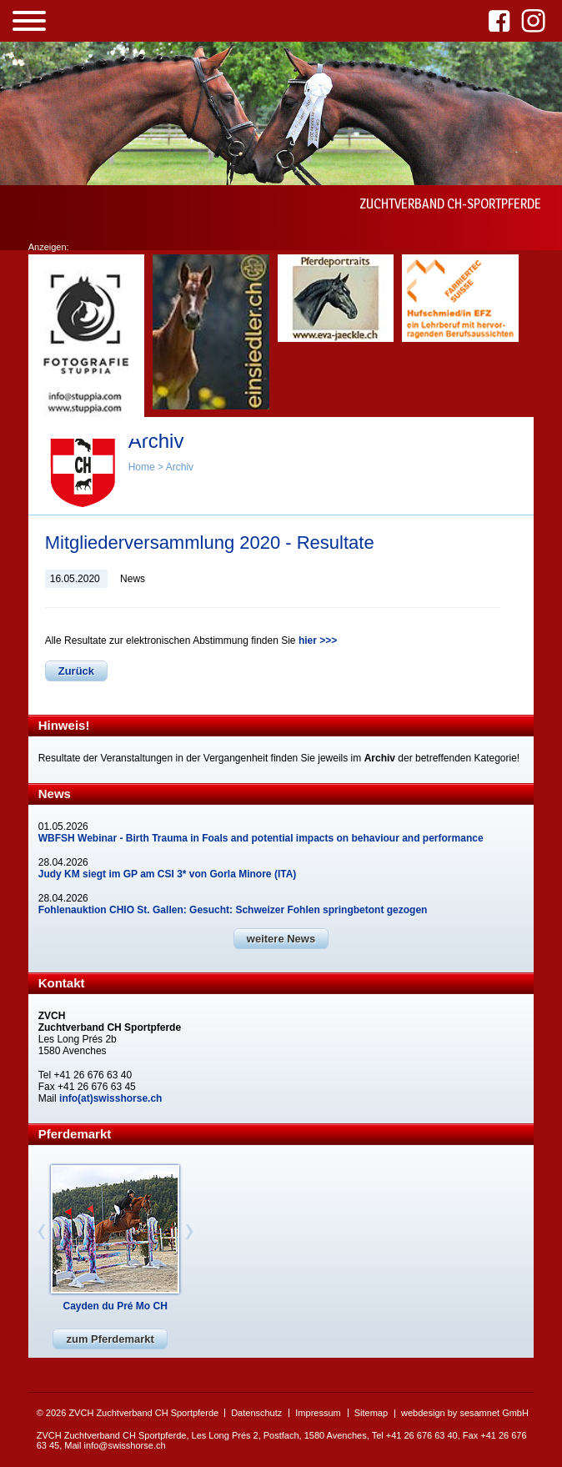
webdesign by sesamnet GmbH (465, 1413)
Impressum (317, 1413)
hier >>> (318, 640)
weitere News (281, 938)
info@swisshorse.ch (125, 1445)
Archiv (179, 467)
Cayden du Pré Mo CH (115, 1306)
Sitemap (371, 1413)
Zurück (76, 671)
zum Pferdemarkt (109, 1339)
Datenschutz (256, 1413)
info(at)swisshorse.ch (110, 1098)
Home (141, 467)
